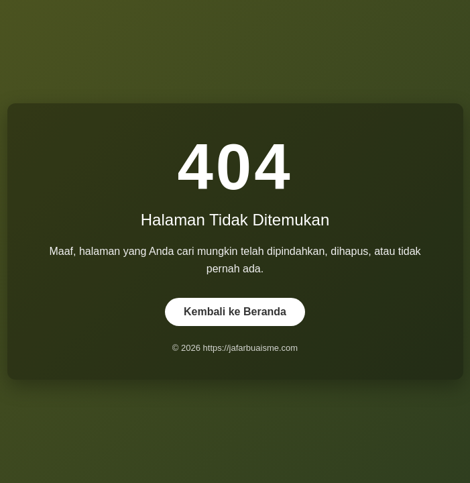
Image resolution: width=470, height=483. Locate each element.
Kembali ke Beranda (235, 311)
